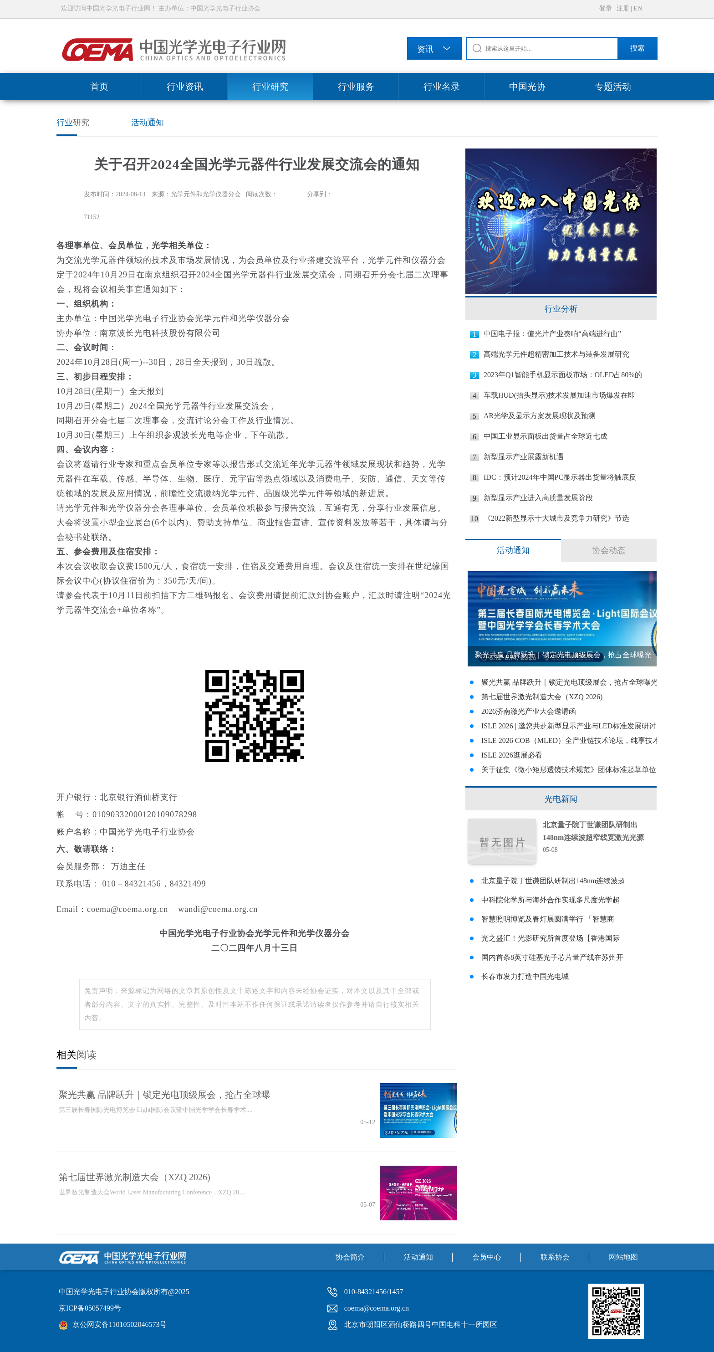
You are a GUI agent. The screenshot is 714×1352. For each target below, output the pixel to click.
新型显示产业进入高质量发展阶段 (538, 498)
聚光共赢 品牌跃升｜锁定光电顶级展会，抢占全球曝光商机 (563, 658)
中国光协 (527, 87)
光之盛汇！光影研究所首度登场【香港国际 (550, 938)
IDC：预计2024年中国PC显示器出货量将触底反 (560, 477)
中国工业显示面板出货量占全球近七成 (545, 436)
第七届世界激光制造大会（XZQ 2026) (134, 1177)
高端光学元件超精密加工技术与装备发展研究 (556, 354)
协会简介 (350, 1257)
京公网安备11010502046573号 (119, 1324)
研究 (72, 122)
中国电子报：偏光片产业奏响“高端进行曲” (552, 334)
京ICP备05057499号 (90, 1308)
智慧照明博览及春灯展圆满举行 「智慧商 (547, 919)
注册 (623, 8)
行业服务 (356, 87)
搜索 (637, 48)
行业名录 (441, 87)
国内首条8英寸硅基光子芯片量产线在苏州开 (552, 957)
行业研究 (270, 87)
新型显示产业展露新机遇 (524, 457)
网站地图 (623, 1257)
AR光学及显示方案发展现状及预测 (540, 416)
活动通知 (147, 122)
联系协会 (555, 1257)
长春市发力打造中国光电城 (525, 976)
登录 (605, 8)
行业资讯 (185, 87)
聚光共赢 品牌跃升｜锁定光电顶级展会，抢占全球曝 (164, 1095)
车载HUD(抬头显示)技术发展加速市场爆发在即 (559, 395)
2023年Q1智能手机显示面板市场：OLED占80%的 (563, 375)
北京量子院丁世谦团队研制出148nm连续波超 (553, 881)
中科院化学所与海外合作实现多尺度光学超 (550, 900)
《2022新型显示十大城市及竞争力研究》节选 (556, 518)
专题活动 (613, 87)
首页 (99, 87)
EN (637, 8)
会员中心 (486, 1257)
